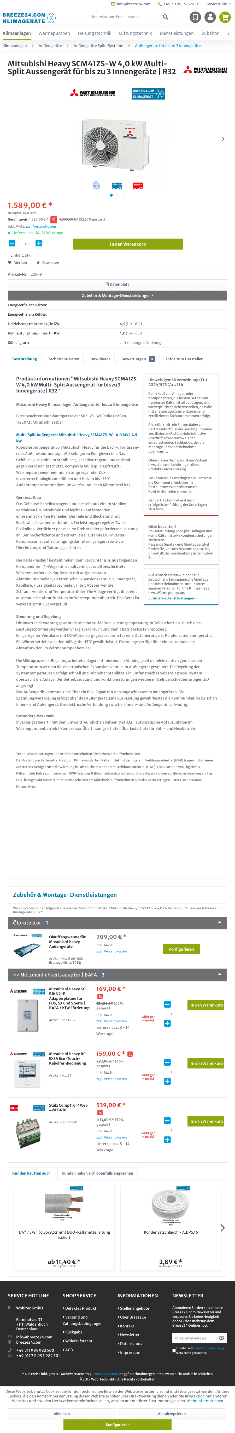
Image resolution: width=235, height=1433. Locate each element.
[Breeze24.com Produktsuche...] (129, 17)
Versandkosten (105, 1374)
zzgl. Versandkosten (41, 226)
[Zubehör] (210, 33)
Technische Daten (63, 359)
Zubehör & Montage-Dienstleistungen (117, 295)
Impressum (129, 1352)
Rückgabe (73, 1332)
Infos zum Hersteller (184, 359)
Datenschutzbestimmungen (208, 1348)
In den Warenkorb (207, 1004)
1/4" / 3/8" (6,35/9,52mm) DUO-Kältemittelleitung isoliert (64, 1235)
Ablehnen (62, 1414)
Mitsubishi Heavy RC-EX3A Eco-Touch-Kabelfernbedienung (68, 1058)
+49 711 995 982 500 (35, 1350)
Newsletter (129, 1334)
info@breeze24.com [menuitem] (130, 4)
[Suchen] (165, 17)
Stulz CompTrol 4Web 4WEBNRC (68, 1107)
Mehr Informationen (205, 1401)
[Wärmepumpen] (54, 33)
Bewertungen (138, 359)
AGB (68, 1350)
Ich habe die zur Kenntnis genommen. (201, 1351)
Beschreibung (24, 359)
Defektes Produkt (79, 1308)
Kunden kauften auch (31, 1173)
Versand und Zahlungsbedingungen (83, 1320)
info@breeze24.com (34, 1337)
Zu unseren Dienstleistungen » (173, 598)
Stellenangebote (133, 1308)
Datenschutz (130, 1343)
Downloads (100, 359)
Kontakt (126, 1326)
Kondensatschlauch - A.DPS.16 (171, 1232)
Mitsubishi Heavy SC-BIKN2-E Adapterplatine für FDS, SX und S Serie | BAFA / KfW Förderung (69, 998)
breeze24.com (29, 1342)
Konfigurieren (184, 948)
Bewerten (47, 262)
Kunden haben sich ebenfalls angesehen (97, 1173)
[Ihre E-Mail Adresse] (194, 1338)
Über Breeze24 (132, 1317)
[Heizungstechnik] (94, 33)
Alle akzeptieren (172, 1414)
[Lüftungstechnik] (135, 33)
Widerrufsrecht (77, 1341)
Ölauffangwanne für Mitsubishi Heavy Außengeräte (67, 942)
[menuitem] (129, 17)
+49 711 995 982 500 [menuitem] (178, 4)
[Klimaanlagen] (17, 33)
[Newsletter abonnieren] (221, 1338)
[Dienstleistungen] (177, 33)
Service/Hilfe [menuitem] (216, 4)
